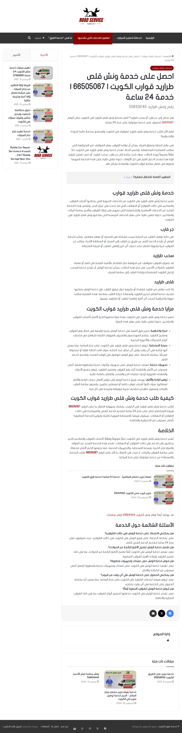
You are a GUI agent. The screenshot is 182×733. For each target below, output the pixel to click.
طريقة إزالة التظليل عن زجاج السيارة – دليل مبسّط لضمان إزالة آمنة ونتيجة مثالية (20, 93)
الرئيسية (150, 38)
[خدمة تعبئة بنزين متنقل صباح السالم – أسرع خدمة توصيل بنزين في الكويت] (120, 679)
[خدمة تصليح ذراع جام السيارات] (42, 137)
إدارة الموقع (161, 634)
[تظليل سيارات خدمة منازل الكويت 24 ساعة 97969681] (42, 73)
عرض (128, 177)
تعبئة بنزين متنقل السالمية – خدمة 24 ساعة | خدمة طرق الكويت (116, 477)
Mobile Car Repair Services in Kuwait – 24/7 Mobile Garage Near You (20, 156)
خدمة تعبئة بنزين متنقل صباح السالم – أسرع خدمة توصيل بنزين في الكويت (120, 695)
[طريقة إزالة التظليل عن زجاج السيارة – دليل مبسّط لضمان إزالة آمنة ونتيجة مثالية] (42, 91)
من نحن (64, 726)
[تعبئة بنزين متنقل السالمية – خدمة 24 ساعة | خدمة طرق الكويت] (164, 481)
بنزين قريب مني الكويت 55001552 (132, 493)
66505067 (168, 122)
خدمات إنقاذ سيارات (151, 56)
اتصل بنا (55, 726)
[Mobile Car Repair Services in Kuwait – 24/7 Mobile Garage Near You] (42, 153)
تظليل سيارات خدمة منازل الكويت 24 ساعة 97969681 (19, 72)
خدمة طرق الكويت (167, 726)
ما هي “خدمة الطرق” (60, 38)
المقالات (45, 726)
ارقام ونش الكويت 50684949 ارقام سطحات (131, 514)
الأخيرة (44, 54)
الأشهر (16, 54)
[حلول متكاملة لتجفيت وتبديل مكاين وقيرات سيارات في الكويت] (42, 116)
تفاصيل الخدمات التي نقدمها (94, 38)
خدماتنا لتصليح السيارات (129, 38)
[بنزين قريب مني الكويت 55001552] (164, 498)
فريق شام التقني (12, 726)
